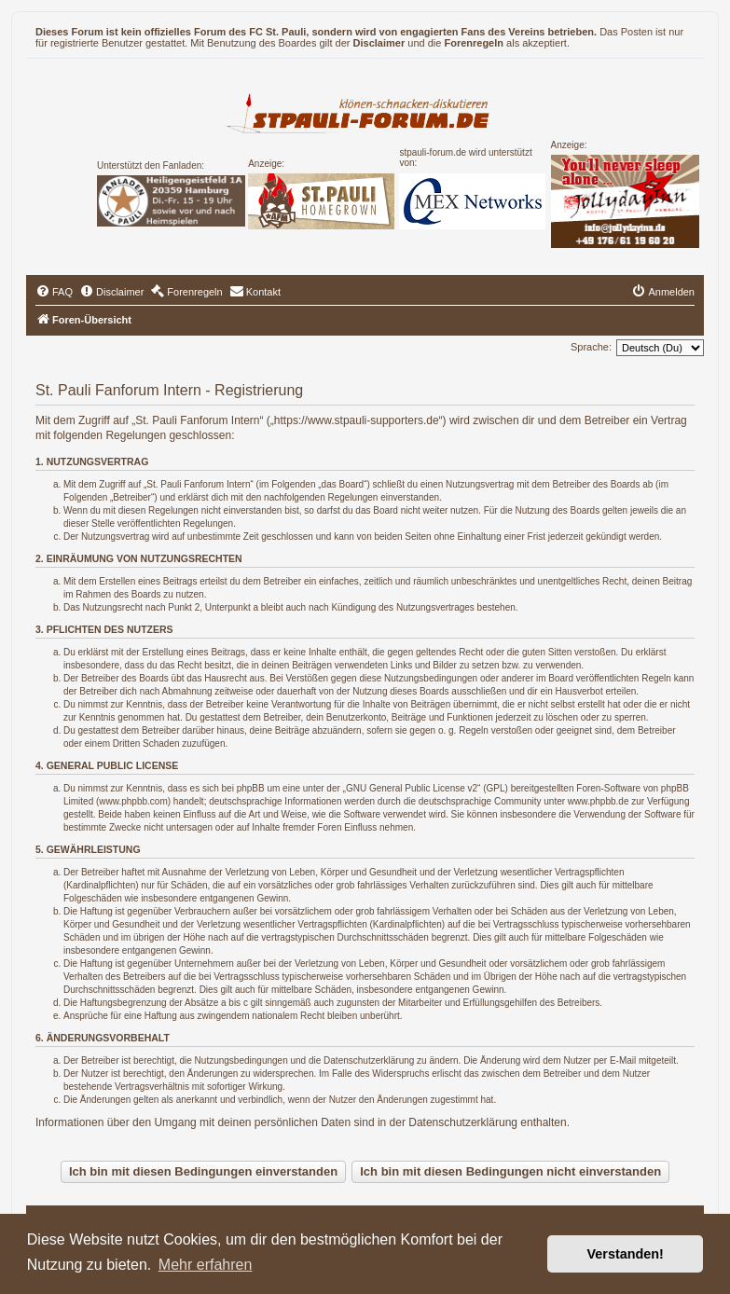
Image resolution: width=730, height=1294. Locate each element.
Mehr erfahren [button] (205, 1265)
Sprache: (591, 346)
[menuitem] (54, 292)
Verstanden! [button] (625, 1253)
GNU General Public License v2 (411, 788)
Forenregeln (473, 42)
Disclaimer (379, 42)
